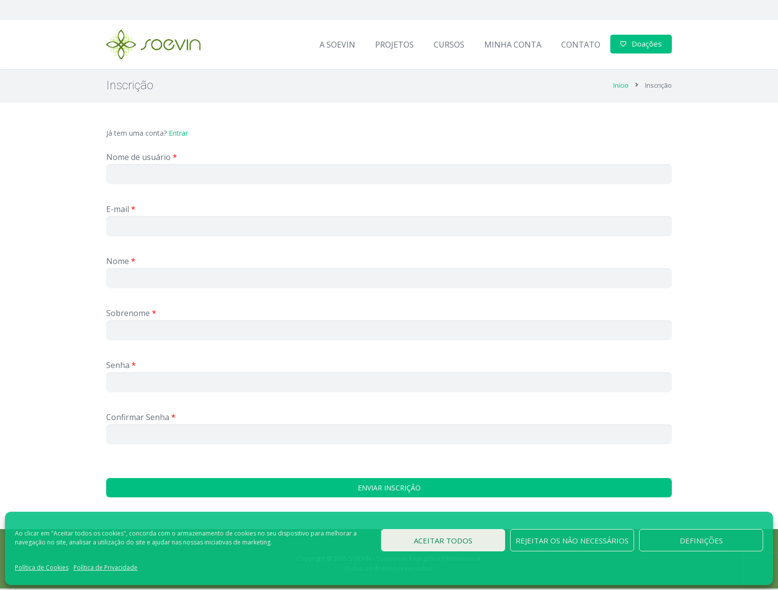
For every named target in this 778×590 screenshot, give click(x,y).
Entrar (178, 134)
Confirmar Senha (141, 418)
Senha (121, 366)
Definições (701, 540)
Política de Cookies (41, 567)
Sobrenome (131, 314)
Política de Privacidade (105, 567)
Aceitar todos (443, 540)
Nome (120, 262)
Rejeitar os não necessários (572, 540)
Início (621, 86)
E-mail (120, 210)
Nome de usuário (141, 158)
